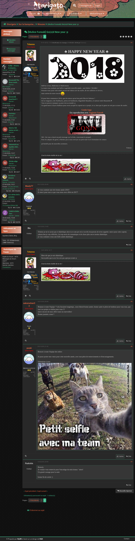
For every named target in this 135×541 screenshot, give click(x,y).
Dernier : (5, 70)
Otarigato (11, 24)
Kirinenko (11, 182)
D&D (41, 539)
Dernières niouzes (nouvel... (9, 178)
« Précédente (34, 37)
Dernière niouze (11, 41)
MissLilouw (6, 103)
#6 (131, 346)
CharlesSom (7, 267)
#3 (131, 226)
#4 (131, 250)
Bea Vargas (6, 87)
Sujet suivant (41, 491)
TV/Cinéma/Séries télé (10, 205)
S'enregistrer (85, 5)
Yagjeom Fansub (96, 113)
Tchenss (82, 42)
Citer (128, 221)
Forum (35, 13)
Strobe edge (13, 161)
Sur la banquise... (27, 24)
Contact (126, 539)
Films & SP (12, 139)
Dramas (11, 91)
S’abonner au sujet (37, 510)
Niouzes (41, 24)
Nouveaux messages (11, 50)
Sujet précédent (30, 491)
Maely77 (29, 186)
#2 (131, 184)
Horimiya (12, 113)
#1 (131, 43)
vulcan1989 (12, 70)
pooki (29, 348)
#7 (131, 462)
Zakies (17, 216)
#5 (131, 301)
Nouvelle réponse (124, 491)
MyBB (19, 539)
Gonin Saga (87, 110)
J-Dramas (11, 74)
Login (97, 5)
